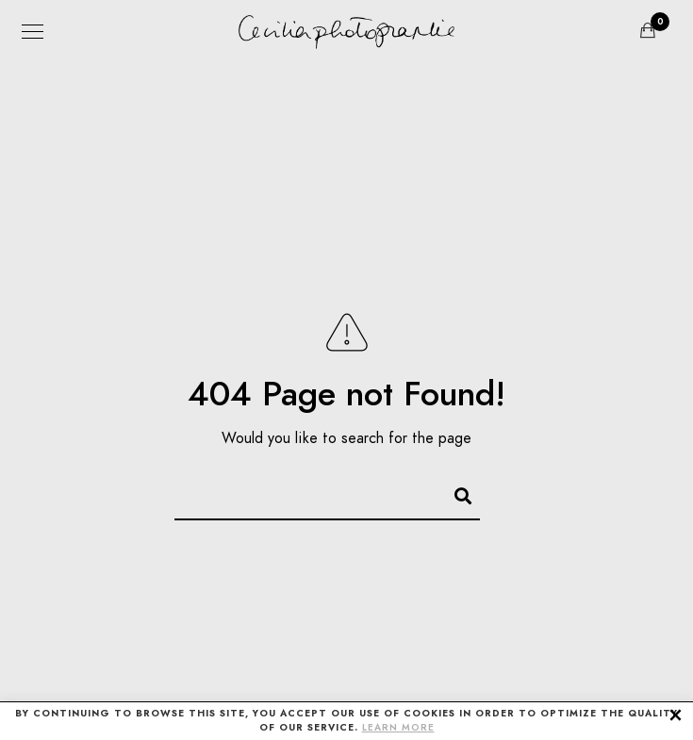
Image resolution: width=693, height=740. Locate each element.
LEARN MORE (398, 727)
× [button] (676, 713)
